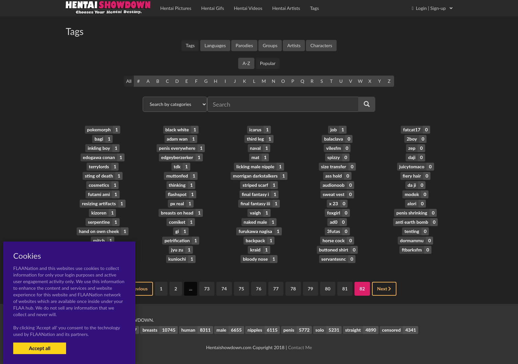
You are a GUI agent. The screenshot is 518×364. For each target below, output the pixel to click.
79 (310, 288)
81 (345, 288)
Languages (215, 45)
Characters (321, 45)
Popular (268, 63)
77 (275, 288)
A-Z (246, 63)
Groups (270, 45)
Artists (293, 45)
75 (241, 288)
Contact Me (300, 347)
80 (327, 288)
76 (258, 288)
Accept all (39, 348)
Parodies (244, 45)
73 (206, 288)
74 (224, 288)
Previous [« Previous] (137, 288)
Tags (190, 45)
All (128, 81)
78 (293, 288)
